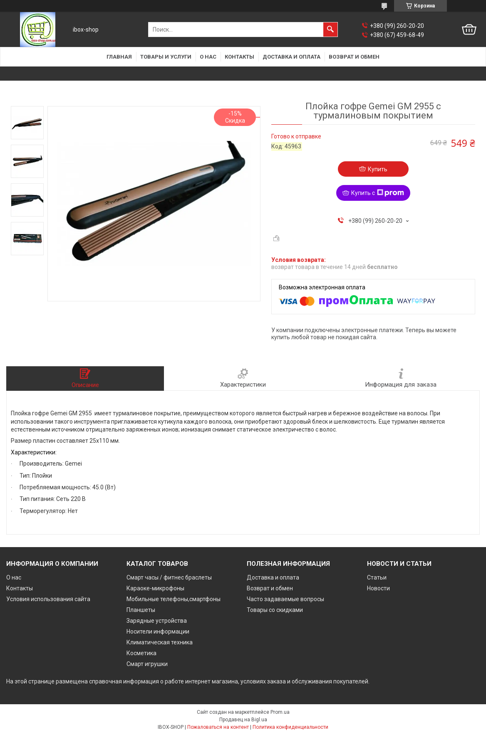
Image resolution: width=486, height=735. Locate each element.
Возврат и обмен (354, 57)
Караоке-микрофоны (155, 588)
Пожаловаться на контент (218, 727)
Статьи (377, 577)
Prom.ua (280, 712)
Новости (378, 588)
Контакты (239, 57)
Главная (119, 57)
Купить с (377, 193)
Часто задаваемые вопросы (285, 599)
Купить (377, 169)
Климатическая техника (159, 642)
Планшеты (140, 610)
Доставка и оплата (291, 57)
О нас (208, 57)
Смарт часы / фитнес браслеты (169, 577)
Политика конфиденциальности (290, 727)
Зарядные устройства (156, 620)
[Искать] (330, 29)
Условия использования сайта (48, 599)
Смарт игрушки (147, 664)
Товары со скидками (275, 610)
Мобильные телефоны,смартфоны (173, 599)
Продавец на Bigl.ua (243, 720)
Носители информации (157, 631)
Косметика (141, 653)
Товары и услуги (165, 57)
